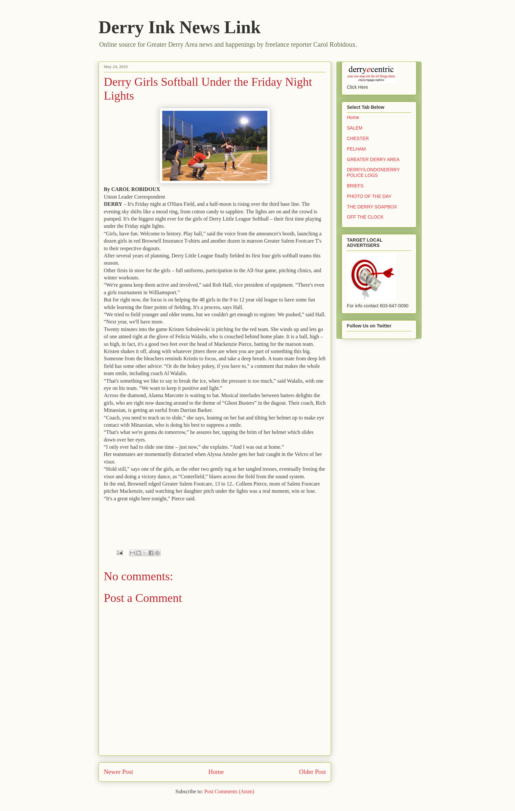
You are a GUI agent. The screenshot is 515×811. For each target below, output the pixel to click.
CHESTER (358, 138)
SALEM (354, 128)
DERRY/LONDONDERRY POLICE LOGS (373, 172)
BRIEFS (355, 185)
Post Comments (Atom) (229, 791)
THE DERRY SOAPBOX (372, 206)
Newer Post (118, 771)
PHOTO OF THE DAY (369, 196)
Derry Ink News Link (180, 27)
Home (216, 771)
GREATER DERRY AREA (373, 159)
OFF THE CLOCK (365, 217)
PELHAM (356, 149)
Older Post (312, 771)
